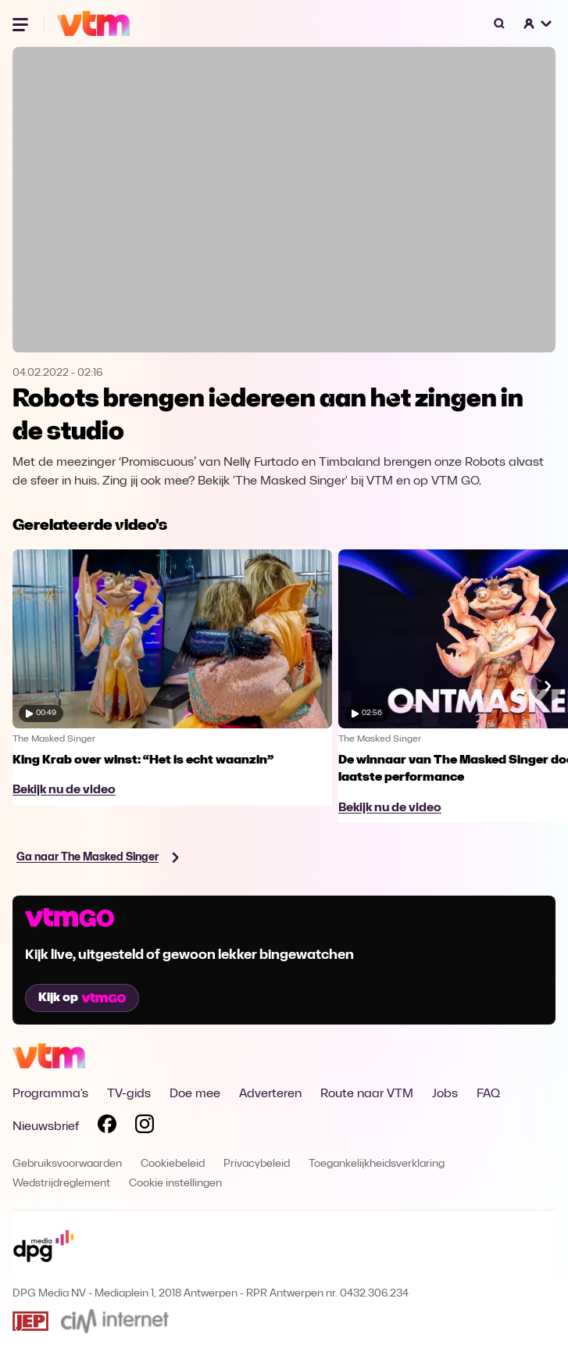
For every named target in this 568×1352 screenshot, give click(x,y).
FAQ (488, 1094)
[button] (538, 23)
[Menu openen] (22, 23)
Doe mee (195, 1094)
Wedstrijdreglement (61, 1183)
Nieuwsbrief (46, 1127)
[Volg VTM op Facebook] (107, 1126)
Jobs (445, 1094)
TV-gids (129, 1094)
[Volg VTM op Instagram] (144, 1126)
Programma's (50, 1094)
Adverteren (270, 1094)
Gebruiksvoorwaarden (67, 1164)
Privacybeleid (256, 1164)
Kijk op (82, 998)
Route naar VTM (366, 1094)
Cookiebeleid (173, 1164)
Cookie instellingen (175, 1183)
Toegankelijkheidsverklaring (377, 1164)
